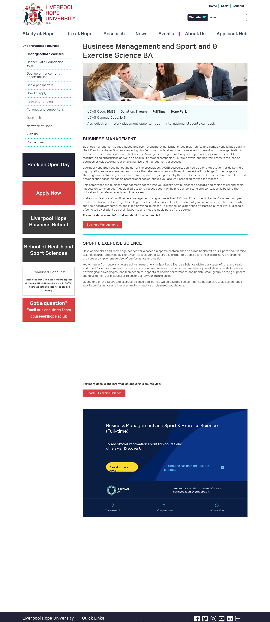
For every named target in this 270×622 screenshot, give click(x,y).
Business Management (102, 224)
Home (213, 5)
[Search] (227, 17)
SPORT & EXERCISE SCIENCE (112, 243)
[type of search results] (197, 17)
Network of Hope (39, 126)
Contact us (35, 142)
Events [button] (166, 33)
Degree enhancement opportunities (43, 75)
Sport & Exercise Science (104, 393)
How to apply (36, 93)
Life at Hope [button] (78, 33)
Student (238, 5)
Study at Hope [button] (38, 33)
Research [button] (114, 33)
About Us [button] (195, 33)
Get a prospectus (40, 85)
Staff (225, 5)
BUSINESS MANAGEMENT (109, 139)
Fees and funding (40, 101)
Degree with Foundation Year (45, 64)
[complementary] (229, 594)
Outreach (34, 118)
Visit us (32, 134)
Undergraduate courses (40, 46)
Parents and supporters (45, 109)
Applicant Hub (232, 33)
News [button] (142, 33)
